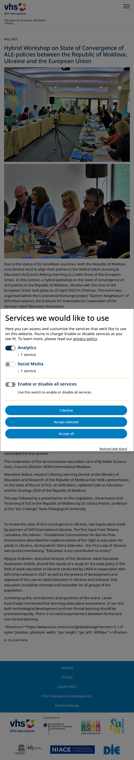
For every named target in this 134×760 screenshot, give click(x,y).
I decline (66, 410)
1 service (27, 354)
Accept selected (66, 422)
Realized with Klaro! (113, 449)
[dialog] (67, 380)
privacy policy (85, 339)
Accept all (66, 433)
